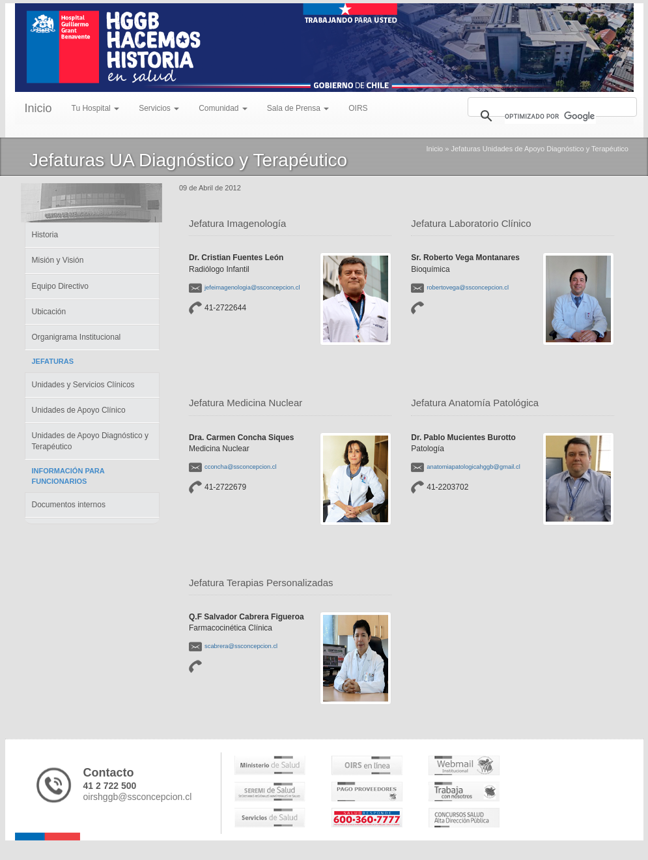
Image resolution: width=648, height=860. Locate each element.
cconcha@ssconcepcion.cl (240, 466)
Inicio (38, 108)
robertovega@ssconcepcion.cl (468, 287)
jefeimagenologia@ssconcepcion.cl (252, 287)
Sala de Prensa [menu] (298, 108)
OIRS (357, 108)
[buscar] (550, 116)
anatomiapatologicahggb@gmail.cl (473, 466)
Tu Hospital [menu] (96, 108)
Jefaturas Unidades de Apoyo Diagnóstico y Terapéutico (539, 149)
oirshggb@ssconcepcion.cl (137, 797)
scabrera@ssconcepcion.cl (240, 645)
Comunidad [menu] (223, 108)
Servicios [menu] (159, 108)
